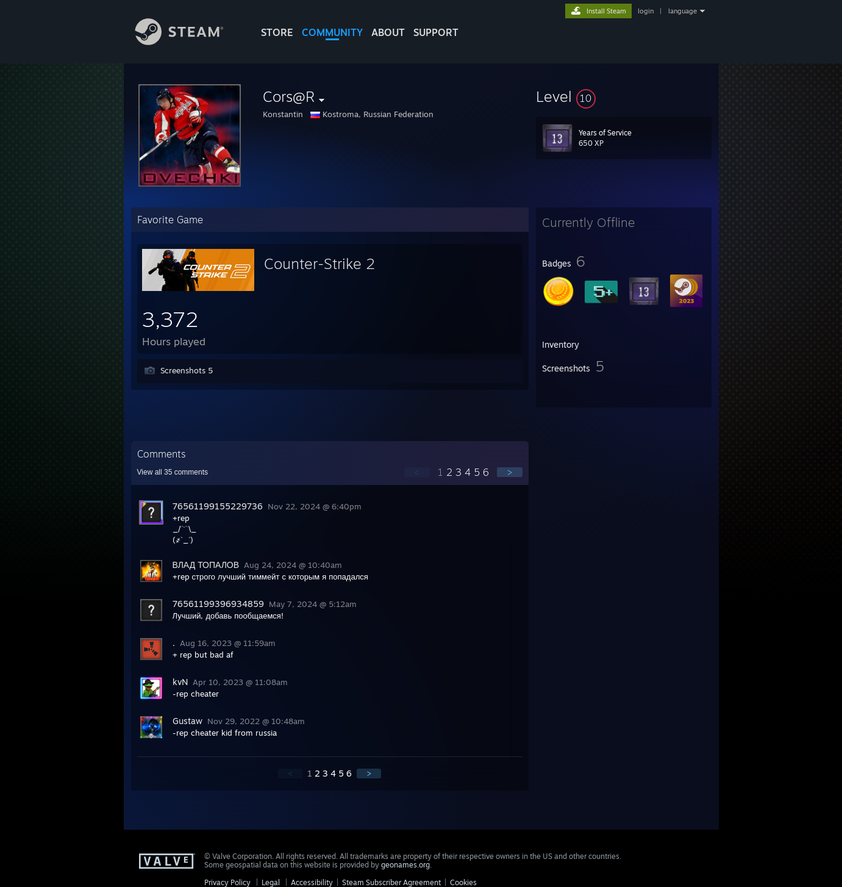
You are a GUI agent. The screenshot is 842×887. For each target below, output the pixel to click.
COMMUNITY (332, 32)
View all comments (173, 472)
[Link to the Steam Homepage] (188, 42)
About (388, 32)
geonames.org (405, 864)
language (682, 11)
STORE (277, 32)
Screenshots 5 (186, 370)
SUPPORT (435, 32)
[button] (624, 96)
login (646, 11)
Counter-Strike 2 (319, 263)
